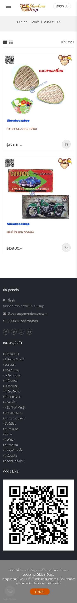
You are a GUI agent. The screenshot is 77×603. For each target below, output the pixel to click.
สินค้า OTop (52, 22)
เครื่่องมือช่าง (11, 391)
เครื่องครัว (10, 381)
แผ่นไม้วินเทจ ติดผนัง (20, 232)
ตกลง (40, 591)
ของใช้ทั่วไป (10, 402)
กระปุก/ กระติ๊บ (13, 450)
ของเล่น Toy (11, 370)
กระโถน (8, 440)
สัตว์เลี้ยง (9, 423)
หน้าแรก (22, 22)
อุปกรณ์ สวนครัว (14, 418)
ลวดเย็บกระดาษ (13, 461)
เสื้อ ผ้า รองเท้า (13, 413)
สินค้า (35, 22)
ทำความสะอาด (12, 397)
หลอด (7, 434)
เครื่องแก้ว (10, 456)
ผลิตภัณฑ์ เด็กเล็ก (14, 407)
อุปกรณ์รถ (10, 445)
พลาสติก (9, 365)
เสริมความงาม (12, 375)
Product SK (11, 354)
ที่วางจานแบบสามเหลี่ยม (21, 128)
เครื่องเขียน (10, 386)
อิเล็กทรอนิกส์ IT (13, 359)
